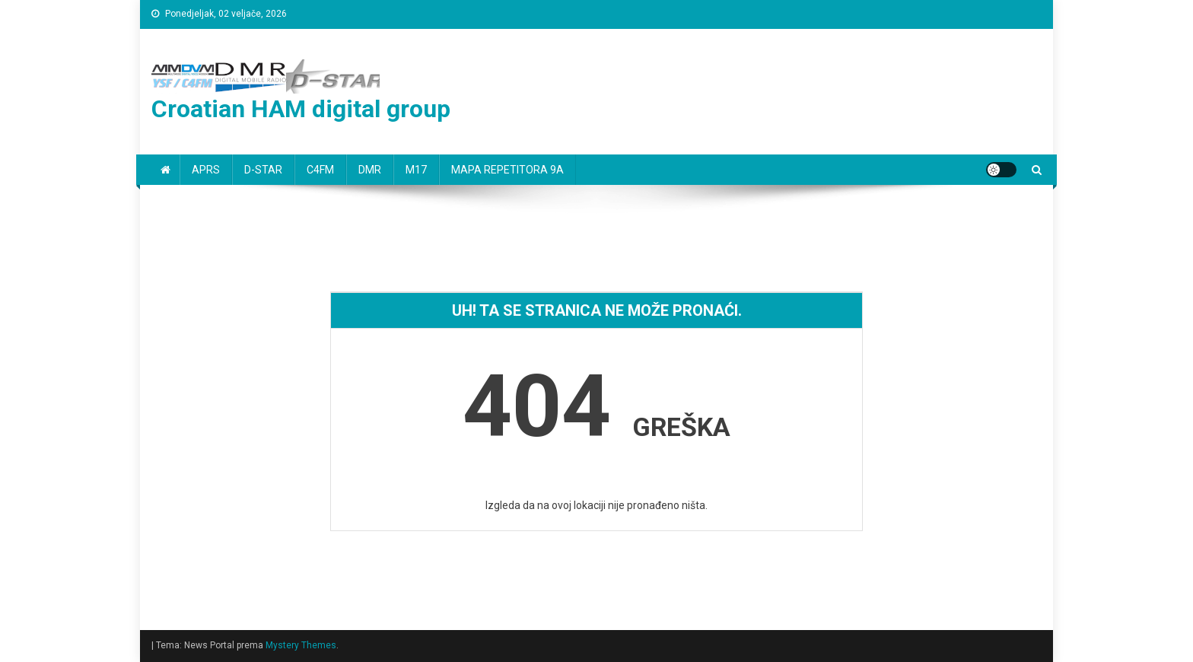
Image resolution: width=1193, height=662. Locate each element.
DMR (369, 170)
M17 (416, 170)
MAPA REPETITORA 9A (507, 170)
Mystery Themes (301, 645)
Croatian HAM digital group (300, 108)
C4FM (320, 170)
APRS (206, 170)
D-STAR (263, 170)
